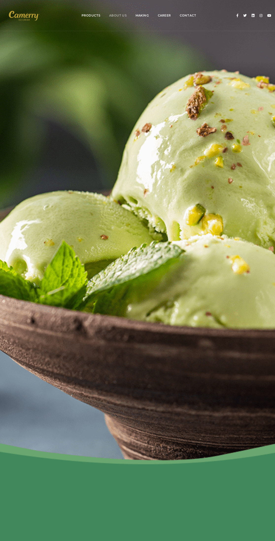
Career (162, 10)
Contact (186, 10)
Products (89, 10)
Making (140, 10)
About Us (116, 10)
